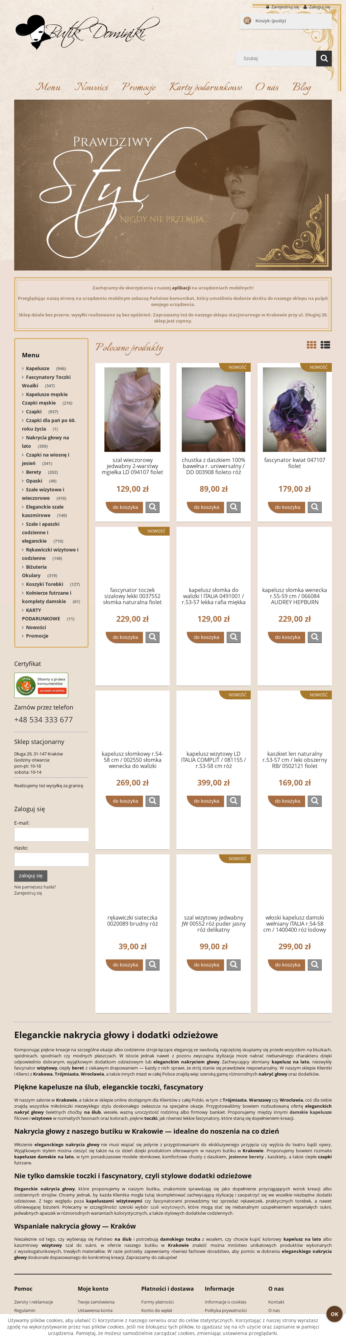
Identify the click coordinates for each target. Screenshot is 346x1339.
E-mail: (22, 823)
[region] (173, 185)
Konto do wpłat (156, 1310)
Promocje (37, 636)
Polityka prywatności (226, 1310)
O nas (274, 1310)
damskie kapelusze (311, 1112)
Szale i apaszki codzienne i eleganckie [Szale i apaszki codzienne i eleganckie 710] (40, 532)
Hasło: (21, 848)
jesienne (238, 1157)
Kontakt (276, 1302)
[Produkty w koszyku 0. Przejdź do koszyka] (265, 21)
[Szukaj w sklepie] (278, 58)
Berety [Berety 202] (33, 472)
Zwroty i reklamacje (33, 1302)
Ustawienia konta (95, 1310)
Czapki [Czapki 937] (34, 411)
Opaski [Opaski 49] (34, 481)
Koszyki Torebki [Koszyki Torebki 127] (44, 584)
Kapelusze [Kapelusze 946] (37, 368)
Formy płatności (157, 1302)
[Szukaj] (324, 58)
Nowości (36, 627)
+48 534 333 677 (43, 719)
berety (256, 1157)
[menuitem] (48, 88)
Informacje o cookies (225, 1302)
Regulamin (24, 1310)
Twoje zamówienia (96, 1302)
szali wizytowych (167, 1207)
